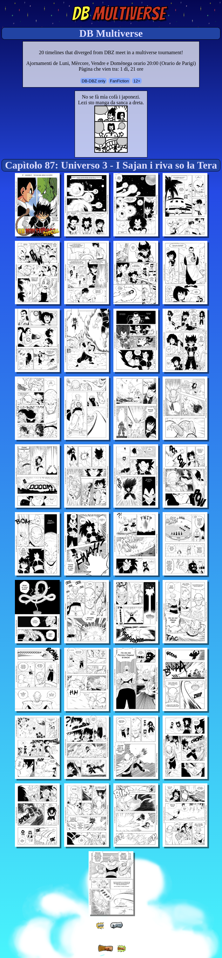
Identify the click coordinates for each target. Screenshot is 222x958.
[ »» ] (121, 949)
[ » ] (105, 948)
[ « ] (116, 925)
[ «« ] (100, 925)
